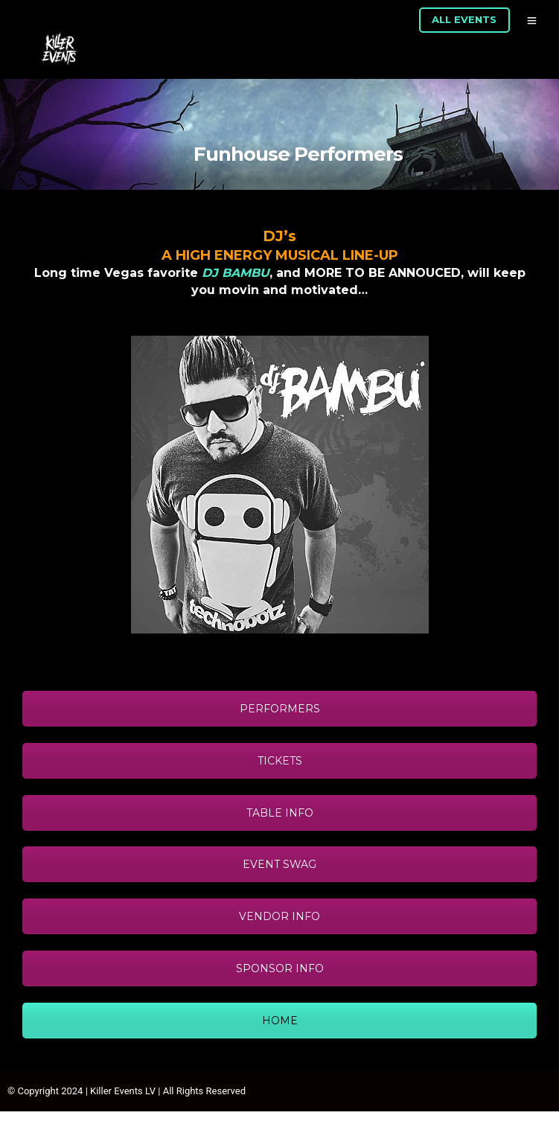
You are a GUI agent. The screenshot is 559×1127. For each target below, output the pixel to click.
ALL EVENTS (464, 19)
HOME (280, 1020)
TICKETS (280, 760)
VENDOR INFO (279, 916)
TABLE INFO (279, 813)
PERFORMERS (280, 708)
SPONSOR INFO (280, 968)
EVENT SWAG (279, 864)
